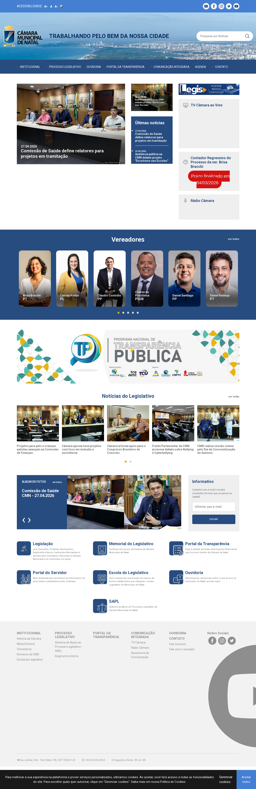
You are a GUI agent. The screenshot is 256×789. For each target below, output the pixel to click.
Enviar (213, 519)
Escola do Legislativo (30, 659)
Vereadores (24, 649)
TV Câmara (138, 642)
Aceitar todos (246, 779)
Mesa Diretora (26, 643)
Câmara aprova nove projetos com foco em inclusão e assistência (81, 449)
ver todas (233, 396)
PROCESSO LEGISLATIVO (65, 66)
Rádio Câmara (140, 647)
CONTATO (221, 66)
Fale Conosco (177, 644)
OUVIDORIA (94, 66)
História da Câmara (29, 638)
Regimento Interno (67, 656)
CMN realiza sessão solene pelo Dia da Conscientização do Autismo (216, 449)
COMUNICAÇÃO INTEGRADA (171, 66)
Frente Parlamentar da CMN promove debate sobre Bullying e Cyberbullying (173, 449)
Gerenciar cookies (226, 779)
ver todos (233, 239)
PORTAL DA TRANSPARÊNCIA (126, 66)
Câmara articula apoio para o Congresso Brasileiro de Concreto (126, 449)
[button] (118, 313)
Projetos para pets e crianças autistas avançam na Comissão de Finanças (38, 449)
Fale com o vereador (182, 649)
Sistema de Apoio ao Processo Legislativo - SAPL (68, 647)
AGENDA (200, 66)
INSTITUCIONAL (30, 66)
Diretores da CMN (28, 654)
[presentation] (23, 519)
